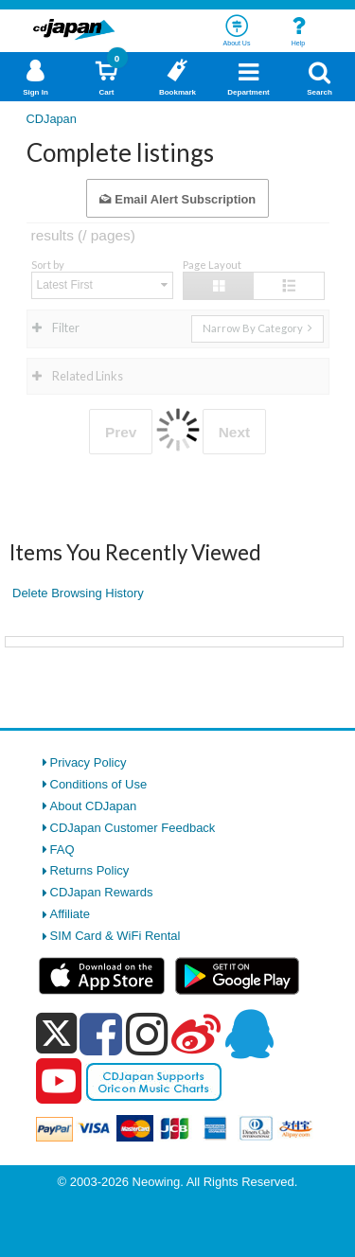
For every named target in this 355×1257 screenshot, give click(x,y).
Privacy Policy (88, 762)
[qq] (249, 1033)
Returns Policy (90, 870)
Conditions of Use (99, 784)
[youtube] (58, 1082)
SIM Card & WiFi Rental (115, 936)
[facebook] (101, 1033)
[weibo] (196, 1033)
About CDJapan (93, 806)
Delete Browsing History (78, 593)
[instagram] (147, 1033)
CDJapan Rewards (101, 892)
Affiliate (70, 914)
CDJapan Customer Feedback (133, 828)
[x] (56, 1034)
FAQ (62, 849)
